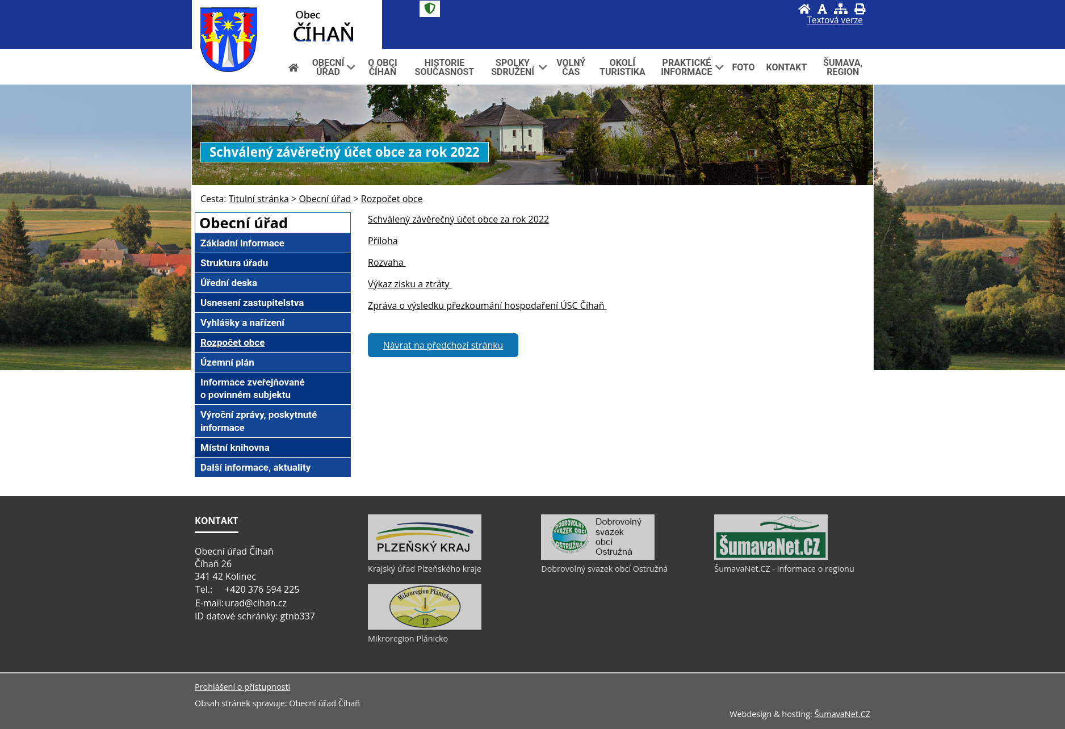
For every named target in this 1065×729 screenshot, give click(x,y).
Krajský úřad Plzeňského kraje (424, 568)
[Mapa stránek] (841, 8)
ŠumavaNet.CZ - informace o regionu (784, 568)
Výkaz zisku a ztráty (410, 284)
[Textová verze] (835, 20)
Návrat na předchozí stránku (443, 345)
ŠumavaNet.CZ (842, 714)
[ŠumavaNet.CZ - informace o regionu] (771, 557)
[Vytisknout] (859, 8)
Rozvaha (387, 262)
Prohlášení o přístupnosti (242, 686)
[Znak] (430, 9)
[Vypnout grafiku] (822, 8)
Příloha (383, 240)
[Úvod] (804, 8)
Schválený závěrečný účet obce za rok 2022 (458, 219)
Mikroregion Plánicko (408, 638)
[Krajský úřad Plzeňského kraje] (424, 557)
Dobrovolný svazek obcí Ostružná (604, 568)
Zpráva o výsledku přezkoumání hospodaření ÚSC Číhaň (487, 305)
